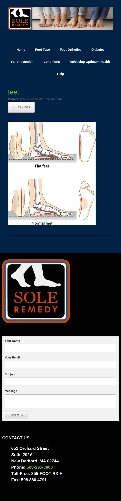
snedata (56, 99)
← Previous (21, 107)
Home (20, 49)
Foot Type (42, 49)
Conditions (51, 62)
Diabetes (97, 49)
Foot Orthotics (70, 49)
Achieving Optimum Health (90, 62)
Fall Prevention (22, 62)
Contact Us (16, 415)
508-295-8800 (40, 467)
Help (60, 74)
